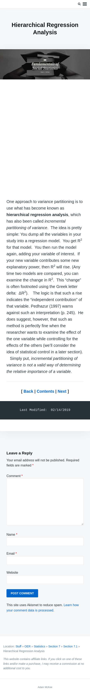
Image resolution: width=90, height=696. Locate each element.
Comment (14, 476)
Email (11, 553)
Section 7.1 (70, 646)
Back (28, 391)
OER (28, 646)
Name (11, 534)
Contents (45, 391)
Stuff (18, 646)
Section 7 (54, 646)
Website (12, 572)
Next (62, 391)
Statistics (39, 646)
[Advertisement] (45, 140)
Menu (85, 4)
